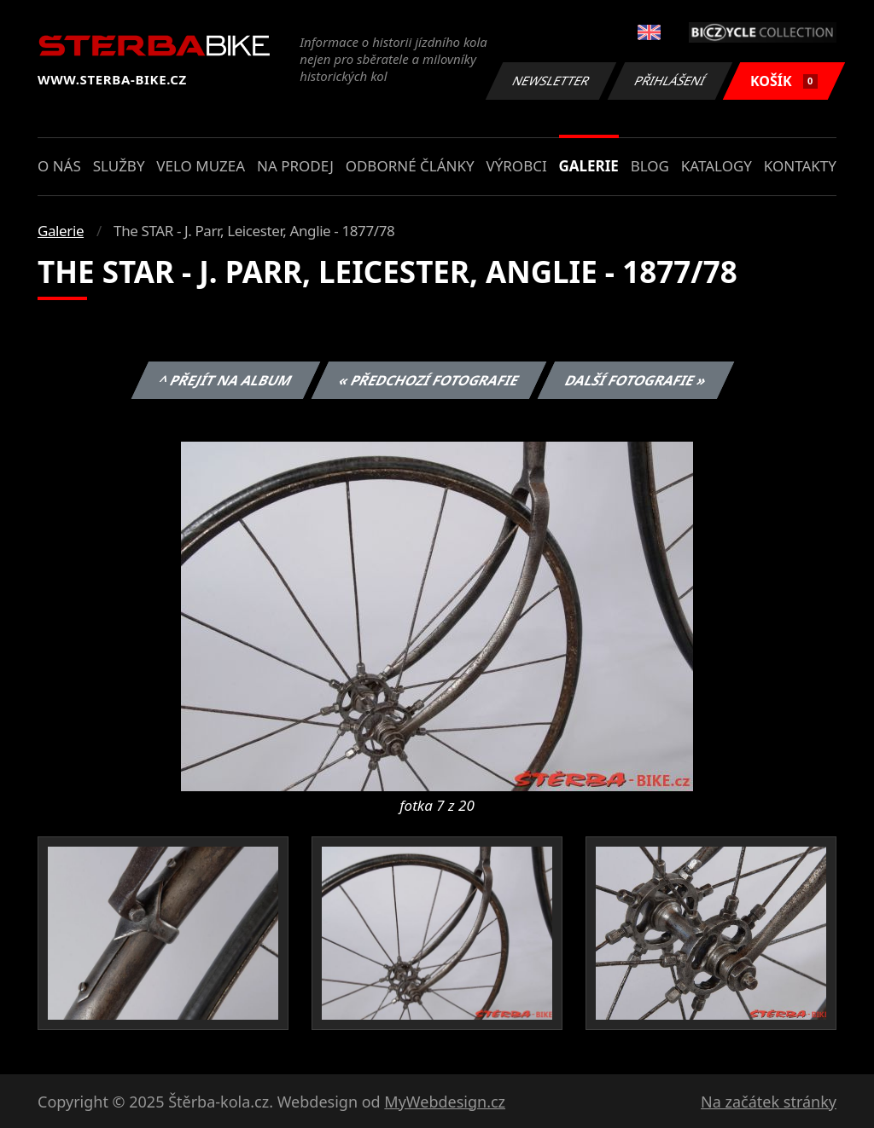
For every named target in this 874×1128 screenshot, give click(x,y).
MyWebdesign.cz (444, 1101)
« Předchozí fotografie (428, 380)
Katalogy (716, 166)
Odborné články (410, 166)
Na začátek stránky (768, 1101)
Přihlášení (669, 80)
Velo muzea (200, 166)
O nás (59, 166)
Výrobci (516, 166)
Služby (119, 166)
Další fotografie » (636, 380)
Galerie (589, 166)
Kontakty (800, 166)
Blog (650, 166)
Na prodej (295, 166)
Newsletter (550, 80)
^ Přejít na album (225, 380)
